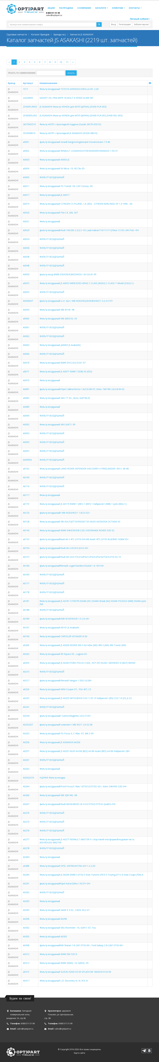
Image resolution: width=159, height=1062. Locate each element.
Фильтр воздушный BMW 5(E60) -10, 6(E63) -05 (64, 962)
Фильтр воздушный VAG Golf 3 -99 (57, 424)
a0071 (26, 371)
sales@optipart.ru (54, 15)
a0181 (26, 601)
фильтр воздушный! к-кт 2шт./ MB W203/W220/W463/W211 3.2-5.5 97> (76, 300)
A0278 (26, 848)
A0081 (26, 389)
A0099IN (27, 459)
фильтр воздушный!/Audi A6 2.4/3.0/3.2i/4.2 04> (64, 548)
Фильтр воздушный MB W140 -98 (57, 309)
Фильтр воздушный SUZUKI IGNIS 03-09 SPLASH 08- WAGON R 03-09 (75, 971)
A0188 (26, 609)
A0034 (26, 239)
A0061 (26, 327)
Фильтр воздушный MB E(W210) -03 (58, 318)
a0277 (26, 839)
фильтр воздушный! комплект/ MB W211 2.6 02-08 (66, 724)
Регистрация (125, 24)
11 (67, 62)
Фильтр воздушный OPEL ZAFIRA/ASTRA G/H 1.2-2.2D (67, 865)
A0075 (26, 380)
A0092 (26, 424)
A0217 (26, 680)
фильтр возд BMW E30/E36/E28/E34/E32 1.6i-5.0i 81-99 (68, 274)
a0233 (26, 698)
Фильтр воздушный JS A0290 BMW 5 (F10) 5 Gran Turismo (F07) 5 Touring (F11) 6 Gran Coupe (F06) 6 (91, 874)
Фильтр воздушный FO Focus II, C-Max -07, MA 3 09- (67, 733)
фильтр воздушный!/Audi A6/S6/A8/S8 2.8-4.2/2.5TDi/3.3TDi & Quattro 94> (78, 804)
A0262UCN (28, 777)
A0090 (26, 415)
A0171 (26, 583)
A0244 (26, 715)
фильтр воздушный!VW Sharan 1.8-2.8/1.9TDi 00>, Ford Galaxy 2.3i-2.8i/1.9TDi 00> (81, 945)
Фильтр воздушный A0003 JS (54, 159)
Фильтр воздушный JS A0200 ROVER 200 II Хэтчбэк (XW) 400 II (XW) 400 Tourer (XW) (83, 645)
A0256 (26, 742)
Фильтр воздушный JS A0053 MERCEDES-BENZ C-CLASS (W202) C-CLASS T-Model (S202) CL (87, 283)
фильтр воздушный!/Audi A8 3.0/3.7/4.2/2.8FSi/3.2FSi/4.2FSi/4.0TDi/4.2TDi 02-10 (80, 556)
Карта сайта (79, 1053)
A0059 (26, 309)
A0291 (26, 883)
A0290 (26, 874)
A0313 (26, 962)
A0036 (26, 247)
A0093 (26, 433)
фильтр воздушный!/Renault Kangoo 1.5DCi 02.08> (66, 680)
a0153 (26, 539)
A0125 (26, 512)
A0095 (26, 442)
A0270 (26, 812)
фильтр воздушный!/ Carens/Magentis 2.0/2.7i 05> (65, 715)
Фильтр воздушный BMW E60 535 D (58, 954)
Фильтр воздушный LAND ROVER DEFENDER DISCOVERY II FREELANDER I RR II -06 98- (84, 468)
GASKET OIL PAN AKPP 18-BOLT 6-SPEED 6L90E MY (66, 97)
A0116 (26, 486)
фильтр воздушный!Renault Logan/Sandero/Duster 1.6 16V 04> (72, 565)
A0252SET (28, 724)
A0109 (26, 477)
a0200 (26, 645)
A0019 (26, 203)
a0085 (26, 397)
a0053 (26, 283)
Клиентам (117, 8)
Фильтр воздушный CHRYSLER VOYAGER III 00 (63, 636)
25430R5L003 (30, 115)
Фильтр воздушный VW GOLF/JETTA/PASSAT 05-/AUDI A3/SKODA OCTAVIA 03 (80, 521)
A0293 (26, 901)
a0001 (26, 141)
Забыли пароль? (141, 24)
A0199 (26, 636)
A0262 (26, 768)
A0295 (26, 910)
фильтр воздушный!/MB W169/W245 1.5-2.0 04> (64, 618)
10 (61, 62)
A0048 (26, 265)
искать (71, 72)
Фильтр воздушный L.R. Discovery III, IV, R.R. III (64, 980)
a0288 (26, 865)
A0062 (26, 336)
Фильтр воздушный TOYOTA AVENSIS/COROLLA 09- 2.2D (69, 89)
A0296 (26, 918)
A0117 (26, 495)
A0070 (26, 362)
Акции (51, 8)
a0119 (26, 503)
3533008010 (29, 133)
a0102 (26, 468)
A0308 (26, 945)
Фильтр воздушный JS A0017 (54, 194)
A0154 (26, 548)
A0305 (26, 936)
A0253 (26, 733)
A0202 (26, 654)
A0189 (26, 618)
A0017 (26, 194)
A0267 (26, 804)
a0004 (26, 168)
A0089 (26, 406)
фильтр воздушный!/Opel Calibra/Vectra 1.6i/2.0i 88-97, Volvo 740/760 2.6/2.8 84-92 (82, 389)
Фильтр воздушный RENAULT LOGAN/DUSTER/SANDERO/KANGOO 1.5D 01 (79, 150)
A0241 (26, 706)
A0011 (26, 186)
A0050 (26, 274)
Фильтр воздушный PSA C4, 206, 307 (59, 212)
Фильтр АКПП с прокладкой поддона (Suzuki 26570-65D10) (70, 124)
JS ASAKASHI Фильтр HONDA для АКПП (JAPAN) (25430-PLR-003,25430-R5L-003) (81, 115)
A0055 (26, 292)
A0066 (26, 353)
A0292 (26, 892)
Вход (113, 24)
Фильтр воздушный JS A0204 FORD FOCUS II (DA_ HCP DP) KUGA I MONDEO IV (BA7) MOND (87, 662)
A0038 (26, 256)
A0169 (26, 574)
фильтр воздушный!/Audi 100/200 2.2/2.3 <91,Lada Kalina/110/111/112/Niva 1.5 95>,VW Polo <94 (89, 230)
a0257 (26, 751)
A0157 (26, 556)
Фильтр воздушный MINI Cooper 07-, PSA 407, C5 (65, 689)
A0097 (26, 450)
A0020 (26, 212)
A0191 (26, 627)
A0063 (26, 345)
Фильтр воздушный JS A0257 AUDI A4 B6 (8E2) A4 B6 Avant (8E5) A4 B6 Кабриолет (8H (84, 751)
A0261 (26, 759)
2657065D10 (29, 124)
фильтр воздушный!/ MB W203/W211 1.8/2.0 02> (65, 512)
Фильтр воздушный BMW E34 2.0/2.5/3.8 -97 (62, 362)
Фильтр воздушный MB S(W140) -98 (58, 795)
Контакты (134, 8)
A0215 (26, 671)
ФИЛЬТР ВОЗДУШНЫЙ (52, 177)
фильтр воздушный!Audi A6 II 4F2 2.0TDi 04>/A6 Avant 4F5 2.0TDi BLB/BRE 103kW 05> (84, 539)
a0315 (26, 971)
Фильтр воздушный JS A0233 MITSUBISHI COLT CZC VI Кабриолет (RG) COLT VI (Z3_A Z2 (86, 698)
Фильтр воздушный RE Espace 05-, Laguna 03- (63, 654)
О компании (84, 8)
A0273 (26, 821)
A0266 (26, 795)
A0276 (26, 830)
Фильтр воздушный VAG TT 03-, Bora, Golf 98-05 (65, 397)
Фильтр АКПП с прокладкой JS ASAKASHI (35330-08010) (68, 133)
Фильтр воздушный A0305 (53, 936)
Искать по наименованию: (22, 72)
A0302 (26, 927)
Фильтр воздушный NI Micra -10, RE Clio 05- (62, 168)
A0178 (26, 592)
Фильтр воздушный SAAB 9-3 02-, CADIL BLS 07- (65, 910)
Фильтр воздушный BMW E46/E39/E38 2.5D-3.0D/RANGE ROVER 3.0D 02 (77, 530)
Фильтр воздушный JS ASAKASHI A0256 (60, 742)
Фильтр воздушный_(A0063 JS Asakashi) (60, 345)
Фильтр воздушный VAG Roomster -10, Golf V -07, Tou (68, 927)
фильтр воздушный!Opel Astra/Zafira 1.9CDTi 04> (65, 883)
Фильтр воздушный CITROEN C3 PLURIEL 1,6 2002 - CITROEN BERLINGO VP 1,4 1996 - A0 (86, 203)
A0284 (26, 857)
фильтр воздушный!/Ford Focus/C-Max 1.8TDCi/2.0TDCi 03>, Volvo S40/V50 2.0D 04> (83, 786)
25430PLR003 (30, 106)
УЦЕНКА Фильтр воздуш (52, 777)
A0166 (26, 565)
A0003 (26, 159)
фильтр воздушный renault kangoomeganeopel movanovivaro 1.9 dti (75, 141)
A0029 (26, 230)
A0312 (26, 954)
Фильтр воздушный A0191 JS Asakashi (59, 627)
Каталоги (100, 8)
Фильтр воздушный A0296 (53, 918)
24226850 (28, 97)
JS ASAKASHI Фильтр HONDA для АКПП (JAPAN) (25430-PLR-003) (73, 106)
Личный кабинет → (141, 18)
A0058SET (28, 300)
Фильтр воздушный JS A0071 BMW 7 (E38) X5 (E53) (66, 371)
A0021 (26, 221)
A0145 (26, 530)
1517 (25, 89)
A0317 (26, 980)
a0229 (26, 689)
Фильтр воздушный (50, 221)
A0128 (26, 521)
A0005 (26, 177)
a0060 (26, 318)
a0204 (26, 662)
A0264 (26, 786)
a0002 (26, 150)
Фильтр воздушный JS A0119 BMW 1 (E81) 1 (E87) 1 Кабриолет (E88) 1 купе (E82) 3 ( (83, 503)
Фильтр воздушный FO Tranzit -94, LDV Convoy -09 (66, 186)
